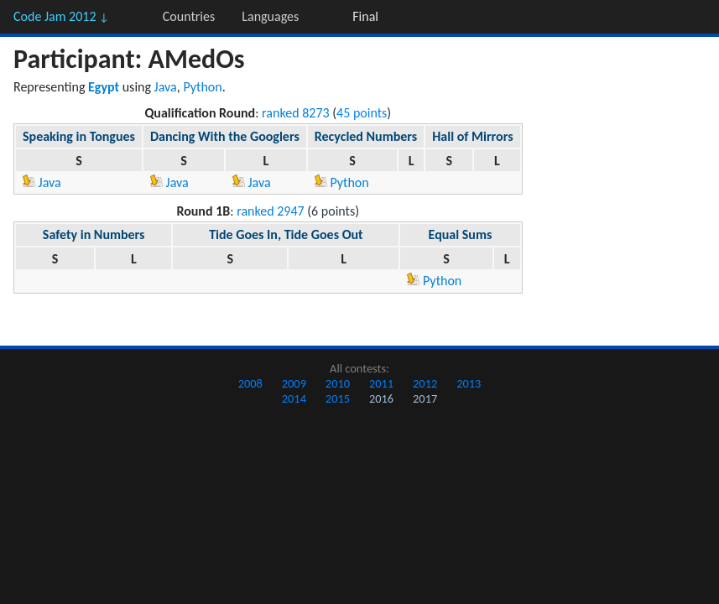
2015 (338, 398)
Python (202, 87)
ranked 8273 (296, 113)
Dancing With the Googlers (225, 136)
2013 (468, 383)
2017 (425, 398)
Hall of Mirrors (472, 136)
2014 (294, 398)
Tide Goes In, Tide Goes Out (285, 234)
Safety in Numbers (94, 234)
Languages (270, 16)
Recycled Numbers (366, 136)
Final (365, 16)
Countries (189, 16)
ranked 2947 (271, 211)
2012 (425, 383)
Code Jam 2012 (61, 16)
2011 (381, 383)
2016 (381, 398)
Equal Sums (460, 234)
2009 (294, 383)
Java (165, 87)
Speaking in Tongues (79, 136)
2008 (250, 383)
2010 (338, 383)
